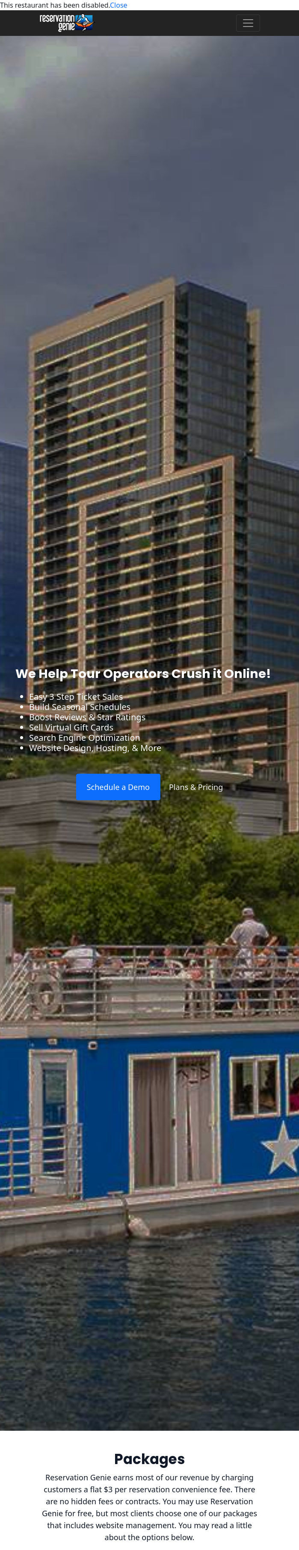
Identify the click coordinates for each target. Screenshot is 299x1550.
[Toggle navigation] (248, 23)
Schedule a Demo (118, 787)
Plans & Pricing (196, 787)
